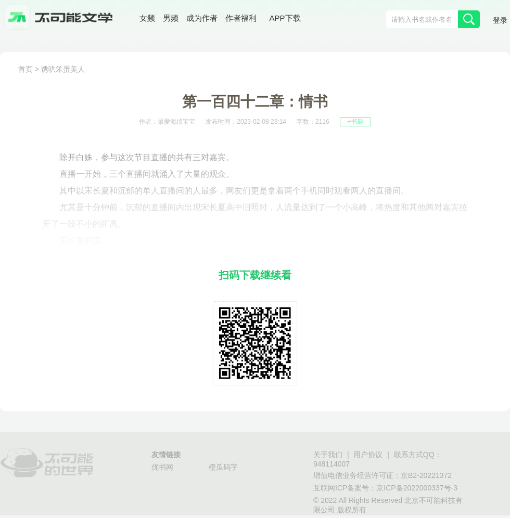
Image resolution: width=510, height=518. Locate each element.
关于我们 (327, 454)
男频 (170, 18)
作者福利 (241, 18)
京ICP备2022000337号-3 (416, 488)
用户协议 (367, 454)
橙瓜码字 (223, 467)
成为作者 (202, 18)
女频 (147, 18)
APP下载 (285, 18)
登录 (500, 20)
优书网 (162, 467)
